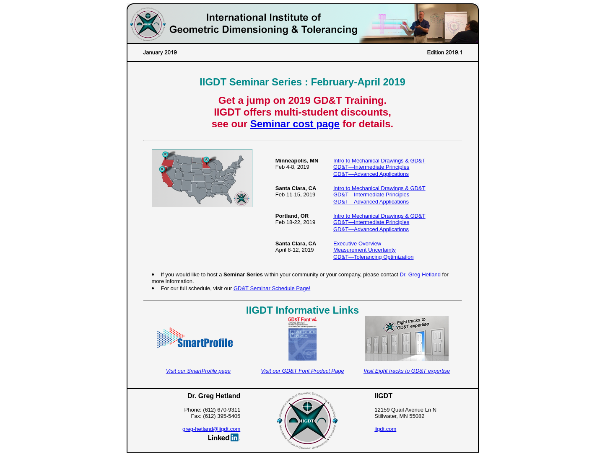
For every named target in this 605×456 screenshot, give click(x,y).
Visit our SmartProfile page (198, 371)
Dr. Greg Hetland (420, 274)
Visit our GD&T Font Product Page (302, 371)
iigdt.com (385, 429)
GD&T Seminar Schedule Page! (272, 288)
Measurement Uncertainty (364, 250)
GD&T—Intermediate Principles (371, 167)
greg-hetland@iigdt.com (211, 429)
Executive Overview (357, 243)
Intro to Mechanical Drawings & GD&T (379, 160)
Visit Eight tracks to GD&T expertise (407, 371)
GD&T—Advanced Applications (371, 174)
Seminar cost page (295, 123)
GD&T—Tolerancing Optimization (373, 257)
